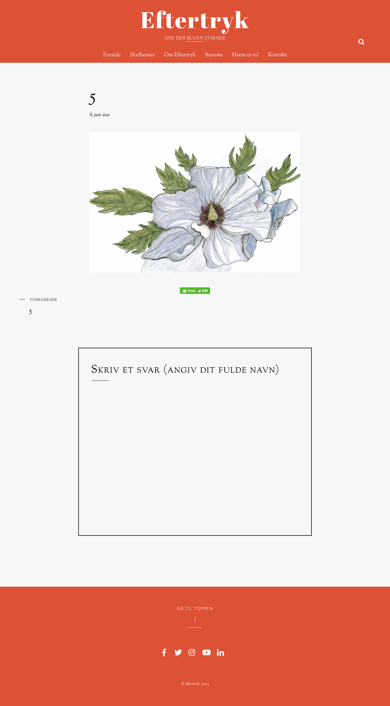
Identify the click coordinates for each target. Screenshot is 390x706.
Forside (112, 55)
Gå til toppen (195, 608)
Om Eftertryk (180, 55)
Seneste (214, 55)
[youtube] (206, 653)
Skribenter (142, 55)
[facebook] (164, 653)
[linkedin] (220, 653)
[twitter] (178, 653)
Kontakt (277, 55)
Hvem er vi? (245, 55)
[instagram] (192, 653)
